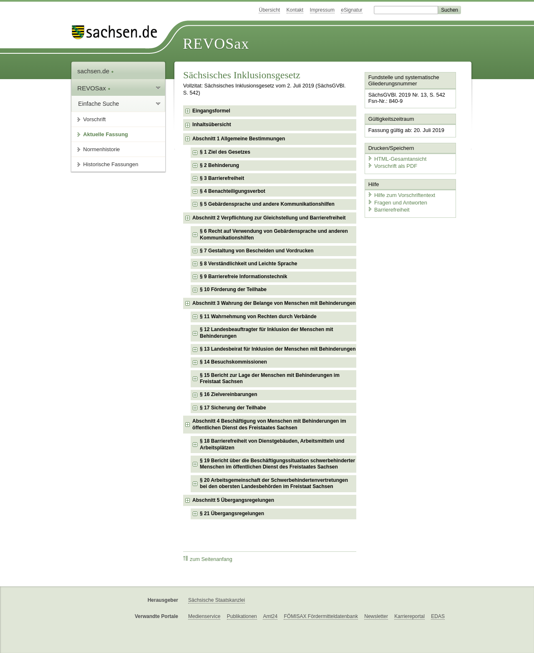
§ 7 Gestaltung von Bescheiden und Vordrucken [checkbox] (257, 251)
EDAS (438, 616)
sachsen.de (95, 71)
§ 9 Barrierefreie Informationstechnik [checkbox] (243, 276)
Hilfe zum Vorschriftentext (401, 195)
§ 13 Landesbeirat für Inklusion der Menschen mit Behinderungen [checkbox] (277, 349)
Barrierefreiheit (388, 209)
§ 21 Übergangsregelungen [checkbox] (232, 513)
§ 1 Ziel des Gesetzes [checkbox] (225, 152)
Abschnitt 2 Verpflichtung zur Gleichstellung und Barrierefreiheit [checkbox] (268, 218)
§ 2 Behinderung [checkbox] (219, 165)
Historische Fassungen (110, 164)
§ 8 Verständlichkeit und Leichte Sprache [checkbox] (248, 264)
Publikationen (242, 616)
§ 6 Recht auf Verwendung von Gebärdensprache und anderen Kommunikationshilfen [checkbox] (274, 234)
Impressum (322, 10)
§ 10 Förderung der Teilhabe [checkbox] (233, 289)
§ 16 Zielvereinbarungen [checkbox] (228, 394)
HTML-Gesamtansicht (397, 158)
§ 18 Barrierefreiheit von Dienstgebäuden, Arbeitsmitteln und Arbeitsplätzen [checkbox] (272, 444)
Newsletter (376, 616)
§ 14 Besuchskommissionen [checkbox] (233, 362)
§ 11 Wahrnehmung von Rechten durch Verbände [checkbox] (258, 316)
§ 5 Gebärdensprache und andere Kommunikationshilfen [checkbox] (267, 204)
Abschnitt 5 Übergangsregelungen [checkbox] (233, 500)
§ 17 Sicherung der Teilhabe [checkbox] (233, 408)
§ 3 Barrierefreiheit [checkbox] (222, 178)
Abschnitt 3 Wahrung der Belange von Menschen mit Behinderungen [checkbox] (274, 303)
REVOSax (216, 43)
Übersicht (269, 10)
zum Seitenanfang (207, 559)
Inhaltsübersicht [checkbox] (211, 124)
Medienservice (204, 616)
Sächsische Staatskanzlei (216, 600)
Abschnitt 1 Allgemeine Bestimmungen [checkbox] (238, 139)
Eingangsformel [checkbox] (211, 111)
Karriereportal (409, 616)
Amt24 (270, 616)
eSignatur (351, 10)
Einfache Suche (98, 103)
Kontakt (295, 10)
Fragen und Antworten (397, 202)
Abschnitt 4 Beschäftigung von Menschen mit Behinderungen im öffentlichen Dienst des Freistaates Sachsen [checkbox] (269, 424)
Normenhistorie (101, 149)
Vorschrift (94, 119)
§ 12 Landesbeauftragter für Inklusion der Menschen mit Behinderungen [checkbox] (266, 332)
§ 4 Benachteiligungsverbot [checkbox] (232, 191)
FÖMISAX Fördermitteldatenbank (321, 616)
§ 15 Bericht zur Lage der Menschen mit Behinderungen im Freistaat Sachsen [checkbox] (270, 378)
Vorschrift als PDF (392, 165)
